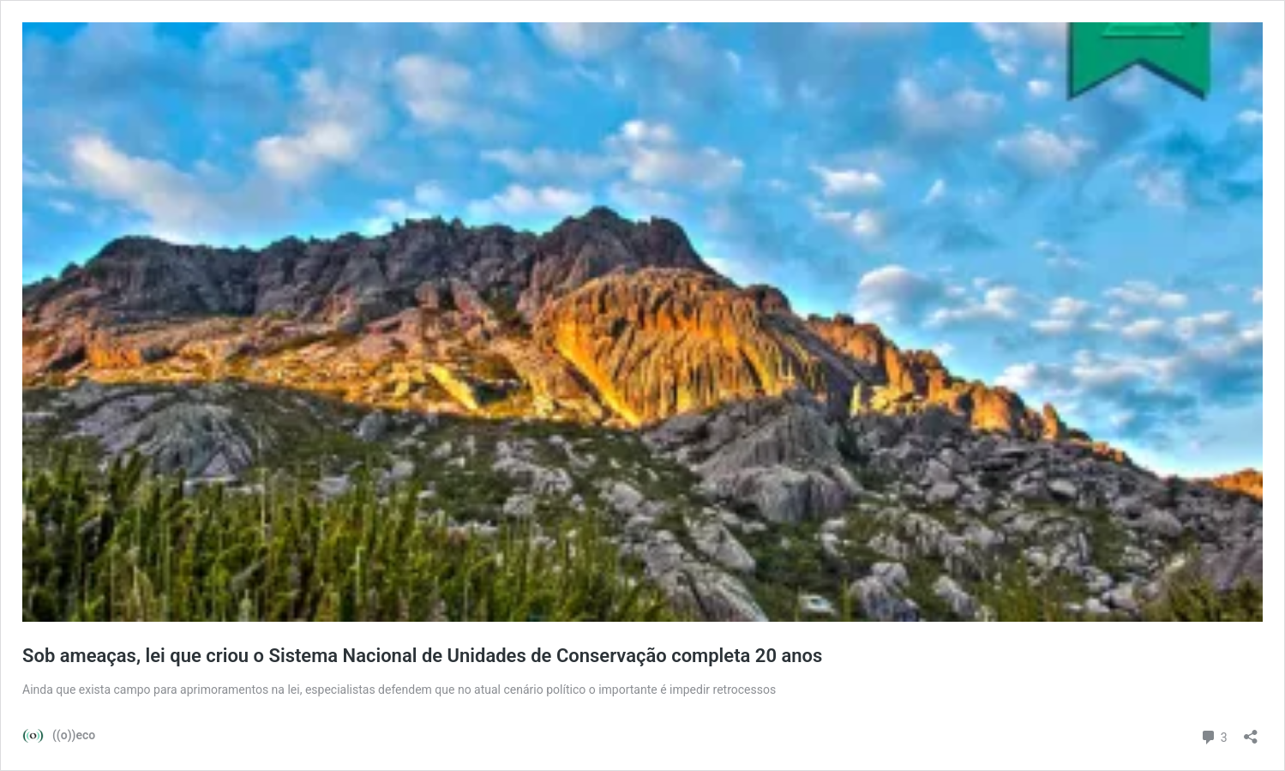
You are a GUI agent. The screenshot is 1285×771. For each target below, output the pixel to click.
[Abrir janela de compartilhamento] (1251, 731)
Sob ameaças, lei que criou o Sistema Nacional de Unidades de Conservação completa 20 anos (422, 655)
